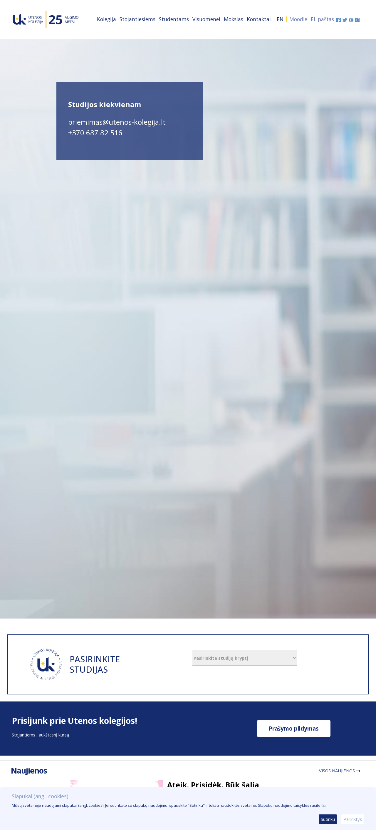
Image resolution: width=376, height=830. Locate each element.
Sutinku (328, 819)
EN (280, 19)
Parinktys (352, 819)
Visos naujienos (339, 771)
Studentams (174, 19)
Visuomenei (206, 19)
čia (323, 805)
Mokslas (233, 19)
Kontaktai (259, 19)
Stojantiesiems (137, 19)
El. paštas (322, 19)
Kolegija (106, 19)
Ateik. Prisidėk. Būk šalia (213, 785)
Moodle (298, 19)
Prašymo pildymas (294, 728)
